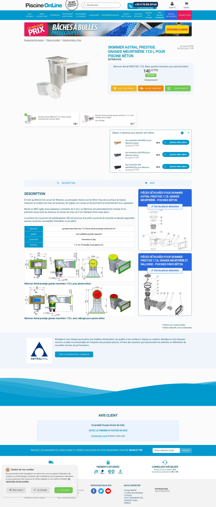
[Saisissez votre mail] (166, 450)
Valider (185, 450)
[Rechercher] (100, 5)
